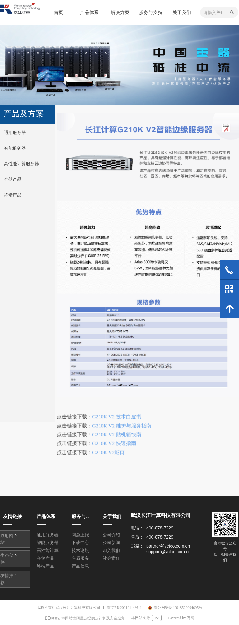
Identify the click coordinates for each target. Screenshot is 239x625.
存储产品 (12, 179)
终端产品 (12, 195)
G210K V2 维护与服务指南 (122, 423)
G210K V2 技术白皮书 (117, 414)
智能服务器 (15, 148)
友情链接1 (12, 536)
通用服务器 (15, 132)
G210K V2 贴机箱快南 (117, 431)
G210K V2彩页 (109, 449)
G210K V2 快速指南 (114, 440)
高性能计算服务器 (21, 163)
